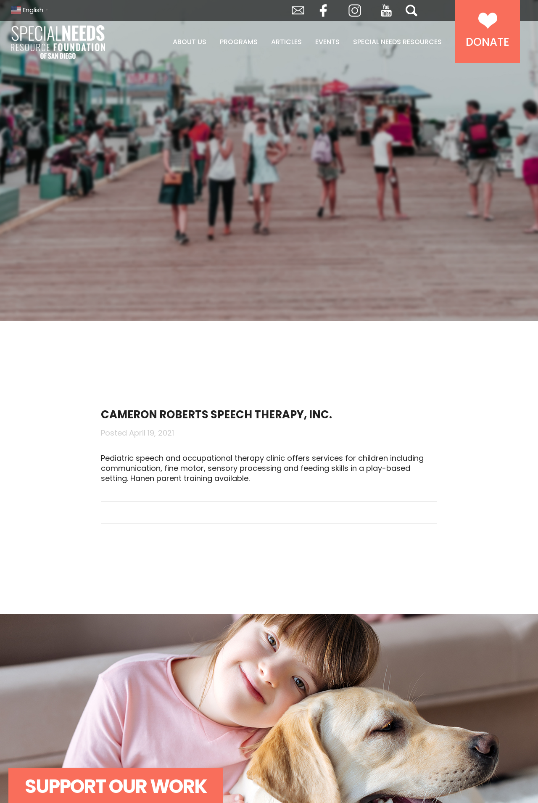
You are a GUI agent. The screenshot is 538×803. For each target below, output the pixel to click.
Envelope (298, 10)
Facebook (323, 10)
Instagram (354, 10)
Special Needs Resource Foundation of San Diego (79, 42)
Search (411, 10)
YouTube (386, 10)
